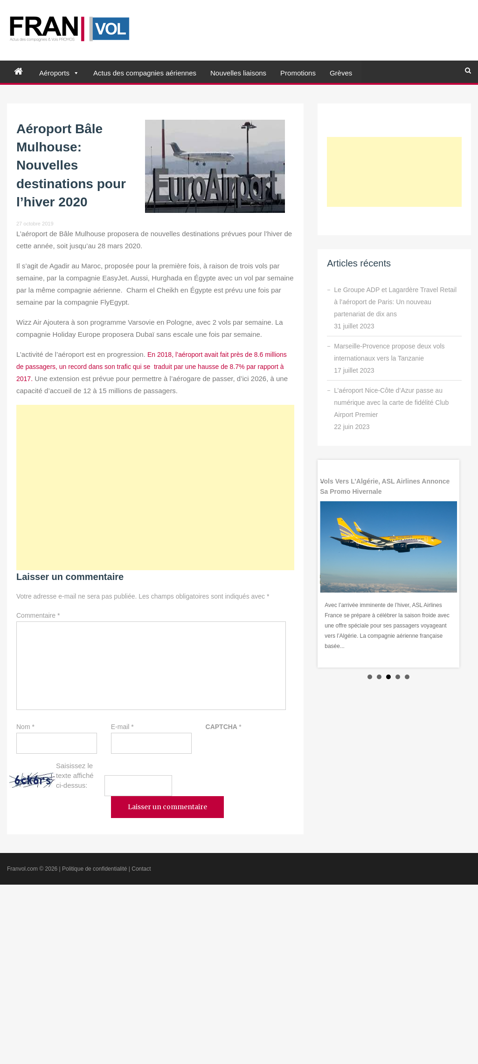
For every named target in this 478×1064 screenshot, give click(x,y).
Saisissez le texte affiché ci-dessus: (75, 775)
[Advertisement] (155, 487)
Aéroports (54, 73)
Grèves (341, 73)
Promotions (298, 73)
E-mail (122, 726)
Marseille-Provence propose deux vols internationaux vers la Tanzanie (389, 352)
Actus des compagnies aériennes (144, 73)
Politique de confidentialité (94, 869)
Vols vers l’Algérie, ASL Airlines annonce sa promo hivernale (385, 486)
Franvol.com (22, 869)
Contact (141, 869)
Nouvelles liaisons (238, 73)
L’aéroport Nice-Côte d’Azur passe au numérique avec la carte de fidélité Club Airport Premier (391, 402)
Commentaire (38, 615)
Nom (25, 726)
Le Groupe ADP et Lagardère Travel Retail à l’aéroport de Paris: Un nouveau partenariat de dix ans (395, 302)
